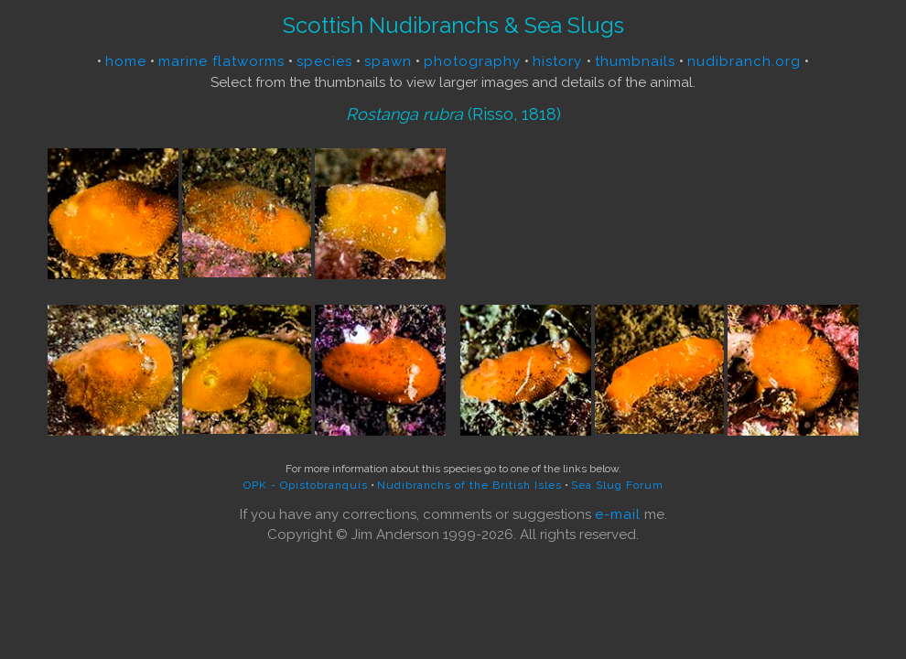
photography (472, 61)
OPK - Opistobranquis (305, 485)
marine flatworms (221, 61)
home (125, 61)
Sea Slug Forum (617, 485)
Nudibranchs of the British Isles (469, 485)
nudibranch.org (744, 61)
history (560, 61)
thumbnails (635, 61)
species (324, 61)
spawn (388, 61)
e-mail (618, 514)
